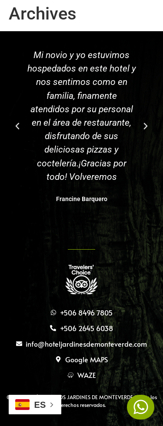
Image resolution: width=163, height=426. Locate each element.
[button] (17, 126)
